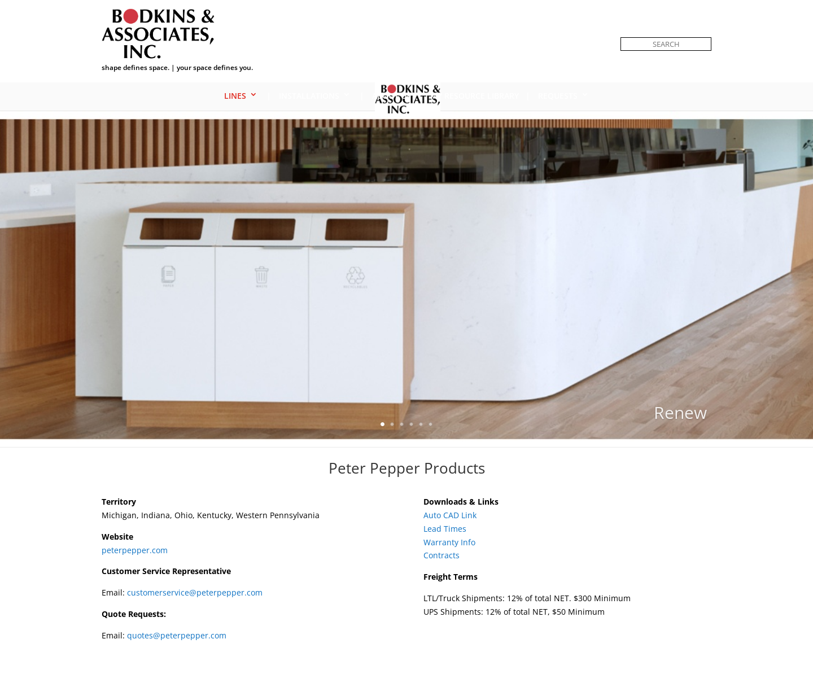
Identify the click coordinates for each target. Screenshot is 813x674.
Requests (558, 95)
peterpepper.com (135, 550)
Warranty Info (449, 542)
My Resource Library (474, 95)
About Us (391, 95)
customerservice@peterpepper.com (195, 592)
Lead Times (444, 528)
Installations (309, 95)
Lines (235, 95)
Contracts (441, 555)
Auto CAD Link (450, 515)
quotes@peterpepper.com (176, 635)
